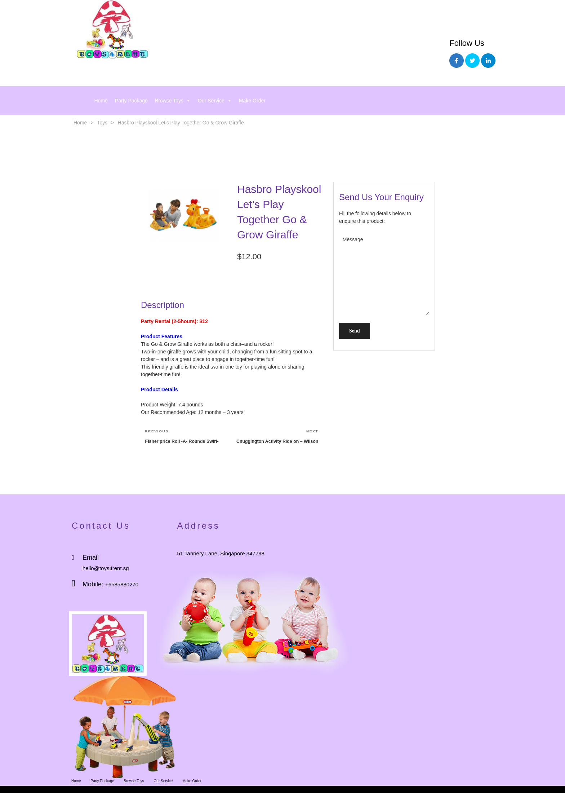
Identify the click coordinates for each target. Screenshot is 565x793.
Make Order (252, 100)
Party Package (131, 100)
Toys (102, 122)
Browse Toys (173, 100)
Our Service (215, 100)
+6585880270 (121, 584)
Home (101, 100)
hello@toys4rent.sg (106, 568)
